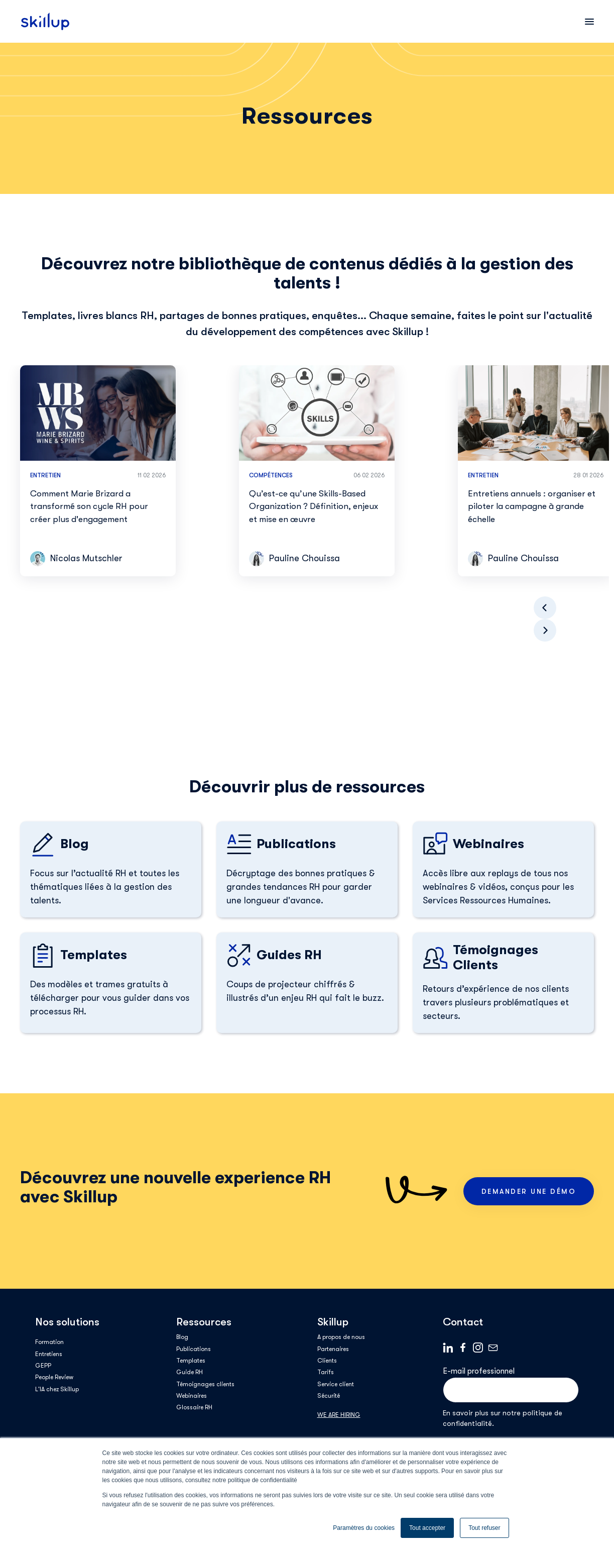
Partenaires (333, 1349)
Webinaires (191, 1395)
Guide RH (189, 1372)
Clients (327, 1360)
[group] (98, 470)
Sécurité (328, 1395)
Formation (49, 1342)
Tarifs (325, 1372)
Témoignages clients (205, 1384)
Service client (335, 1384)
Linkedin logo (448, 1347)
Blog (182, 1336)
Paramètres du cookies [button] (364, 1527)
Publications (193, 1349)
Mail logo (493, 1347)
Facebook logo (463, 1347)
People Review (54, 1377)
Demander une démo (528, 1191)
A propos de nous (341, 1336)
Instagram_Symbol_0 (478, 1347)
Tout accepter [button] (427, 1527)
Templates (190, 1360)
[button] (545, 630)
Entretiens (48, 1354)
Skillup (332, 1322)
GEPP (43, 1365)
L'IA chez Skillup (57, 1389)
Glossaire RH (194, 1407)
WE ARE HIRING (338, 1414)
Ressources (203, 1322)
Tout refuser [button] (484, 1527)
